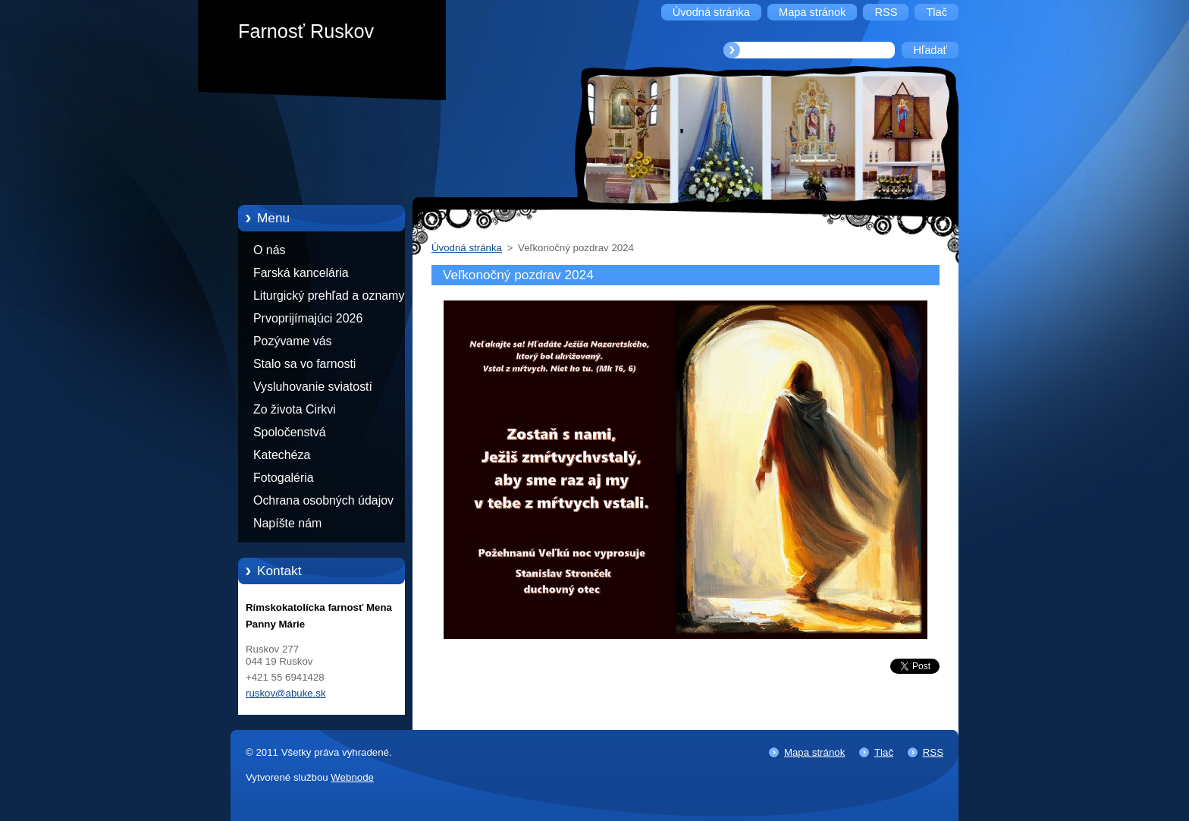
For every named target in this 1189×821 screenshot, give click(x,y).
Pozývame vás (292, 341)
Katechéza (281, 454)
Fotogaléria (283, 477)
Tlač (883, 752)
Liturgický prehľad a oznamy (328, 295)
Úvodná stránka (466, 247)
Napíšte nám (287, 523)
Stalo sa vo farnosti (304, 363)
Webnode (352, 777)
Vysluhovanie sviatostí (312, 386)
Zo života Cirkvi (294, 409)
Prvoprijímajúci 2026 (307, 318)
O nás (269, 250)
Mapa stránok (814, 752)
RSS (933, 752)
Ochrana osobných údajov (323, 500)
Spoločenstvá (289, 432)
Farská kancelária (301, 272)
